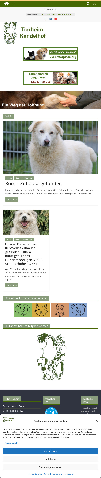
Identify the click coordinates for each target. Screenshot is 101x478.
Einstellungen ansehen (50, 467)
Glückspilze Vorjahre (23, 178)
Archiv (9, 178)
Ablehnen (50, 459)
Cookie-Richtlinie (35, 474)
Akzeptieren (50, 450)
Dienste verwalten (11, 443)
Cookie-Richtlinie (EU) (13, 410)
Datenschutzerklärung (53, 474)
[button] (96, 420)
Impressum (68, 474)
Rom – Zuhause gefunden (33, 183)
